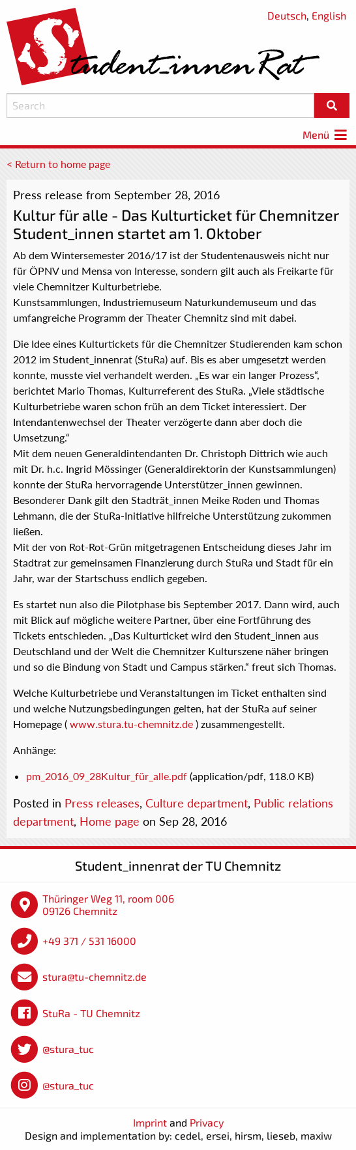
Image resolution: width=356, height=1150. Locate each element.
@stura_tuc (68, 1049)
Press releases (102, 803)
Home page (110, 821)
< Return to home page (58, 164)
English (329, 15)
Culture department (196, 803)
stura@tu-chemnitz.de (94, 976)
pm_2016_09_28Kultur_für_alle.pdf (106, 776)
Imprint (150, 1122)
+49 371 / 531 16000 (89, 940)
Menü (326, 134)
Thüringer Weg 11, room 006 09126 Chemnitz (108, 905)
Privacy (207, 1122)
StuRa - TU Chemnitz (91, 1013)
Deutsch (286, 15)
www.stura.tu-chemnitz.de (131, 724)
